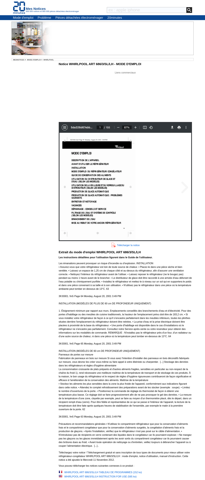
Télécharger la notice (128, 245)
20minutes (114, 17)
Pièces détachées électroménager (79, 17)
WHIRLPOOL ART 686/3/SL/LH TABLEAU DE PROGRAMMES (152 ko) (103, 472)
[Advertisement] (125, 96)
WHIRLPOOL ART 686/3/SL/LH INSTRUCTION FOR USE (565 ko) (100, 476)
